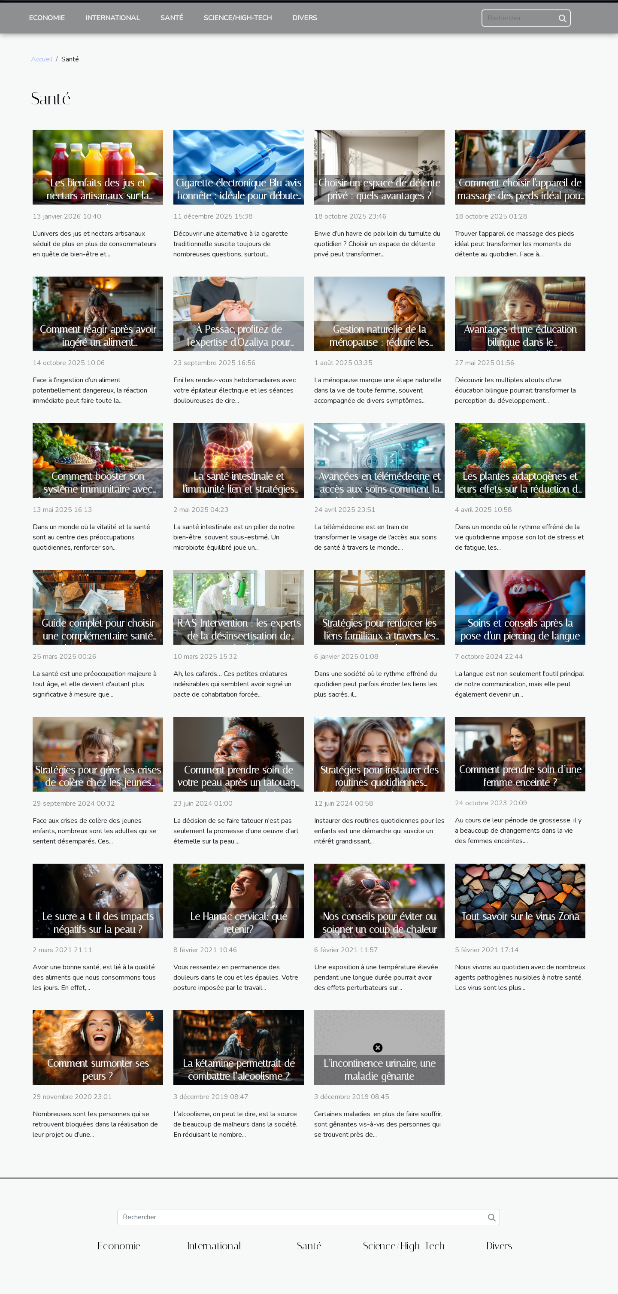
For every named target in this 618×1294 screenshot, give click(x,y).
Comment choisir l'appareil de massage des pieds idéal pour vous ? (520, 196)
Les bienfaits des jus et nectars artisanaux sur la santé (98, 196)
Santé (172, 18)
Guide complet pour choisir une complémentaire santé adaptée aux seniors (98, 636)
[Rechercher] (526, 18)
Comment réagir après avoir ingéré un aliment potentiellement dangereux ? (97, 342)
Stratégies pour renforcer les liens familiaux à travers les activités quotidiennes (379, 636)
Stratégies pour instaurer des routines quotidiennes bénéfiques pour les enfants (380, 783)
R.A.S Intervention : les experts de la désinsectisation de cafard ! (239, 636)
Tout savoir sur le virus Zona (520, 917)
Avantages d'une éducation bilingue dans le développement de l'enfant (520, 342)
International (112, 18)
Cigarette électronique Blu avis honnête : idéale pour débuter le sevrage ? (238, 196)
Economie (47, 18)
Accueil (41, 59)
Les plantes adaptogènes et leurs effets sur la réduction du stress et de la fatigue (520, 489)
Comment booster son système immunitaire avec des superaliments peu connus (98, 489)
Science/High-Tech (238, 18)
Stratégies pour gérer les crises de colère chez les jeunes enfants (98, 783)
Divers (304, 18)
